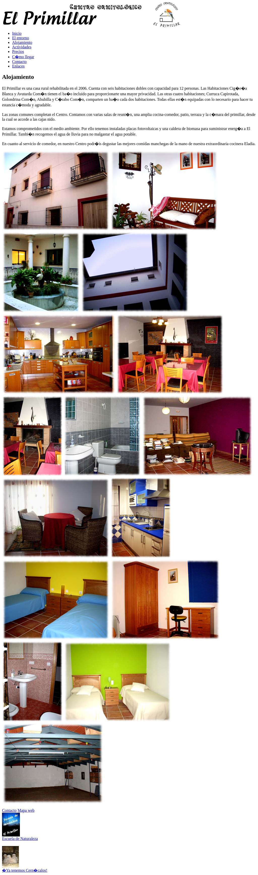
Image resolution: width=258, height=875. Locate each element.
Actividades (21, 47)
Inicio (16, 33)
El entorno (20, 38)
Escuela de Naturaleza (20, 838)
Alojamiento (22, 42)
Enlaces (18, 66)
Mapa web (26, 810)
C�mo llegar (23, 57)
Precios (18, 51)
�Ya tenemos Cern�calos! (24, 870)
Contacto (19, 61)
